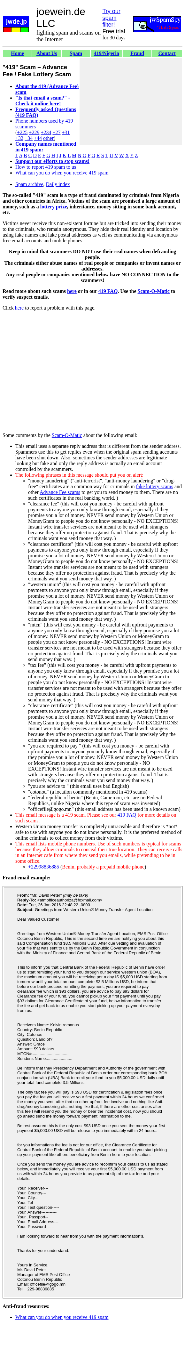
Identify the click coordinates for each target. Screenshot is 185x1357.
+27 (56, 132)
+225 (22, 132)
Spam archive (29, 184)
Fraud (137, 53)
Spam (76, 53)
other (48, 138)
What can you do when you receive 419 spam (61, 172)
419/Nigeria (106, 53)
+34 (29, 138)
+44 (38, 138)
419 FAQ (108, 291)
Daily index (58, 184)
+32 (19, 138)
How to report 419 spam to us (45, 167)
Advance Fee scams (60, 492)
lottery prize (53, 206)
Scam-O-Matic (154, 291)
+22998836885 (43, 866)
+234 (46, 132)
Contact (167, 53)
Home (17, 53)
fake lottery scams (154, 486)
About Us (46, 53)
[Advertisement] (131, 101)
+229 (34, 132)
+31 (66, 132)
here (72, 291)
